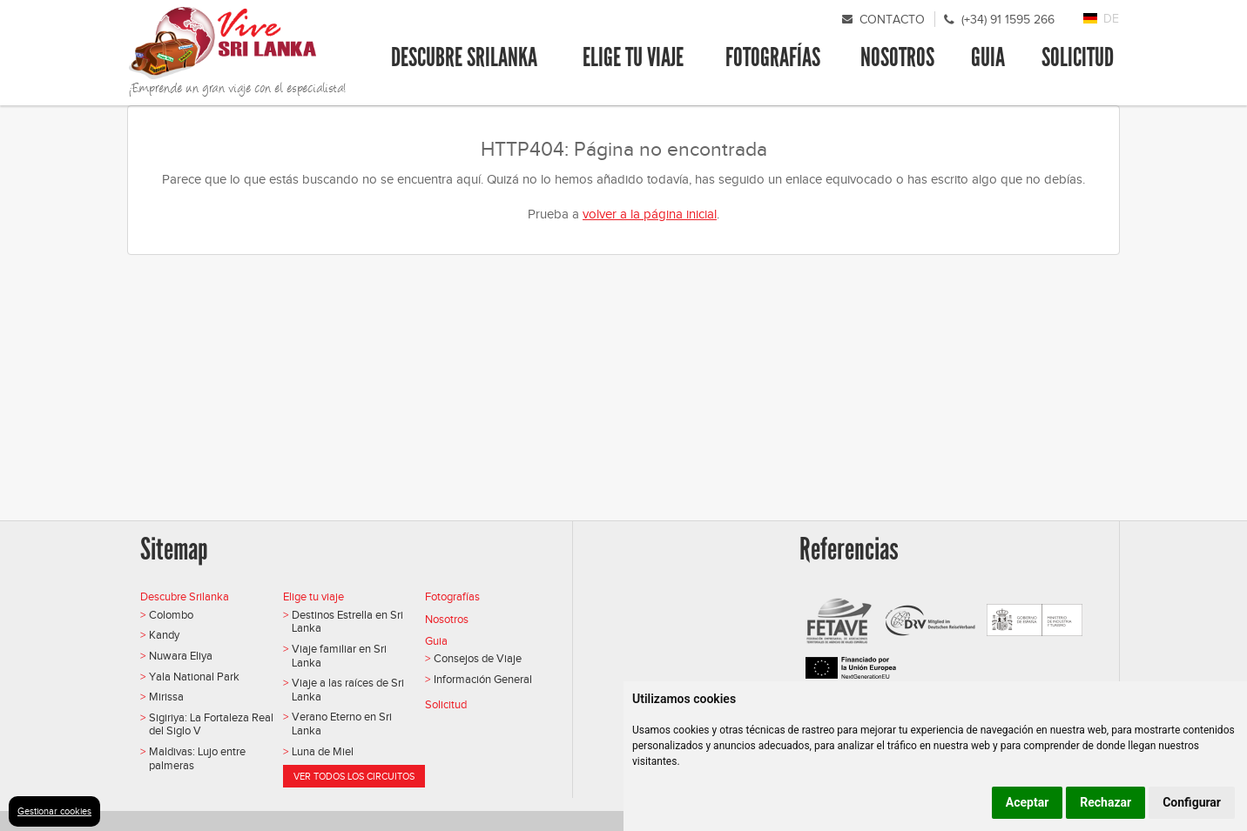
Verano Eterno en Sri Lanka (342, 723)
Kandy (164, 634)
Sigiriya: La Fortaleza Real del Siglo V (211, 724)
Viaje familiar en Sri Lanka (339, 655)
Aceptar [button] (1027, 802)
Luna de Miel (323, 751)
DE (1111, 18)
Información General (483, 679)
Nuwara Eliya (180, 655)
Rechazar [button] (1105, 802)
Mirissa (166, 696)
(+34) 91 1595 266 (1008, 19)
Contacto (892, 19)
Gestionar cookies (54, 811)
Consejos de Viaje (478, 658)
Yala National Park (194, 676)
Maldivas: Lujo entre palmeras (197, 758)
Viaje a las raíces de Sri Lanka (348, 689)
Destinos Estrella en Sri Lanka (347, 621)
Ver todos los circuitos (354, 776)
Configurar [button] (1192, 802)
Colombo (171, 614)
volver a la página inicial (650, 214)
